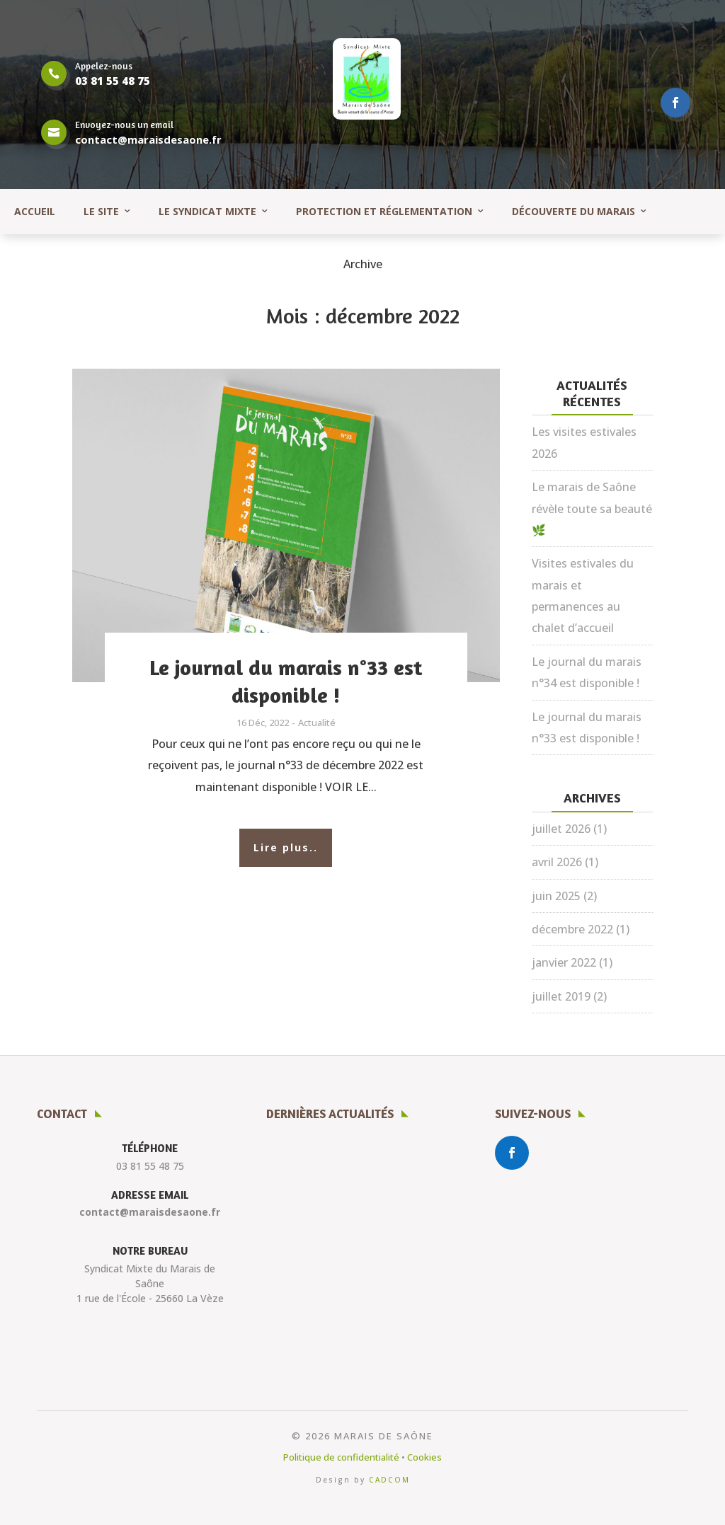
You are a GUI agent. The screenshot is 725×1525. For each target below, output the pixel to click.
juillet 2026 (561, 828)
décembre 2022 (572, 929)
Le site (101, 211)
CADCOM (389, 1480)
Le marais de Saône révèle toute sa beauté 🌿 (592, 508)
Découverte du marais (573, 211)
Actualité (317, 722)
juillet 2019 (561, 996)
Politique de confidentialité (341, 1457)
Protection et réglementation (384, 211)
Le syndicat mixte (207, 211)
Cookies (424, 1457)
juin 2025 (556, 896)
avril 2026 (557, 862)
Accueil (34, 211)
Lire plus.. (285, 847)
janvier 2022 (564, 962)
